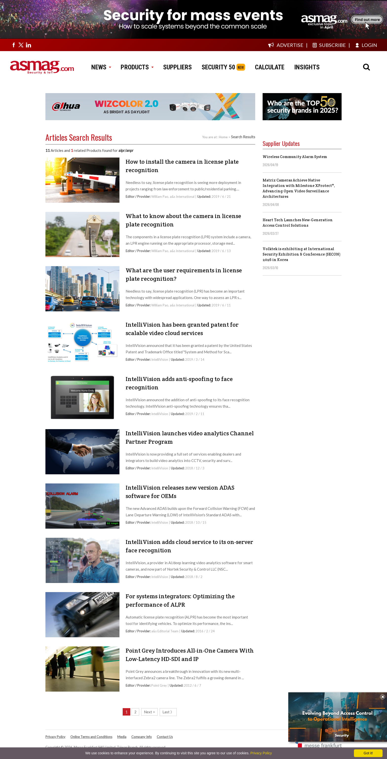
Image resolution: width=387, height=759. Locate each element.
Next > (149, 712)
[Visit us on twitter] (21, 45)
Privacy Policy (55, 737)
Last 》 (168, 712)
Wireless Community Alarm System (295, 156)
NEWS (101, 67)
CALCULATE (269, 67)
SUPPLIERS (177, 67)
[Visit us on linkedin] (28, 44)
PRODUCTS (137, 67)
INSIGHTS (307, 67)
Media (121, 737)
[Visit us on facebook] (13, 44)
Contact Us (165, 737)
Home (223, 137)
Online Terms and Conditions (91, 737)
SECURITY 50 (218, 67)
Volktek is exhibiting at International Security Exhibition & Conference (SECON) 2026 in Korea (301, 254)
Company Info (141, 737)
